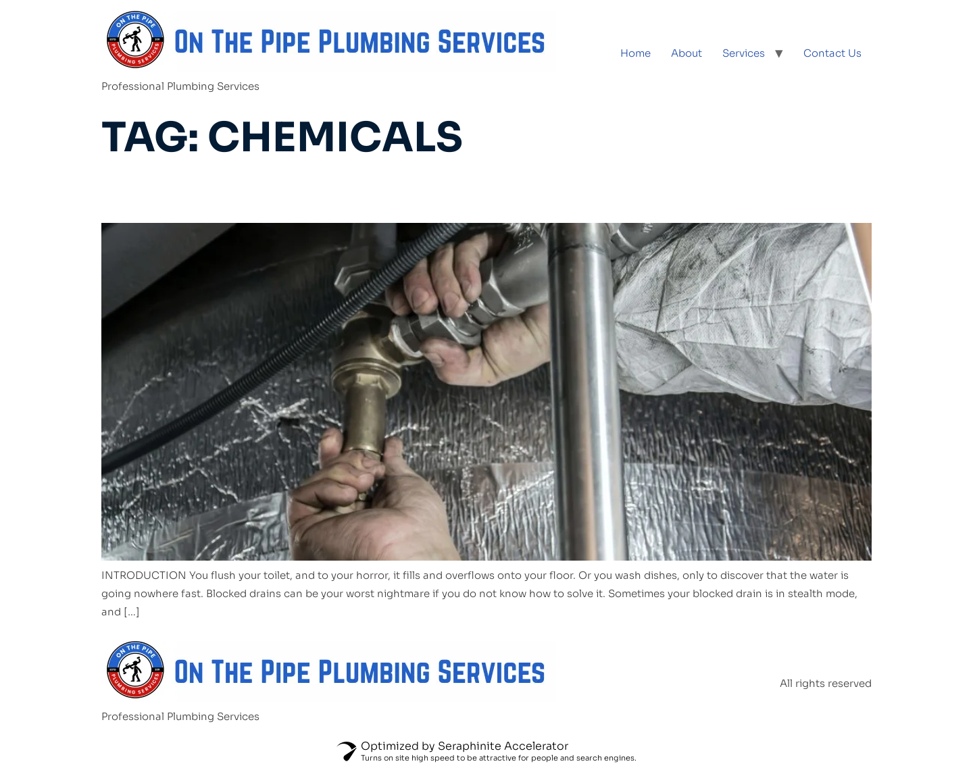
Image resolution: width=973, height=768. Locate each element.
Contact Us (832, 53)
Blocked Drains (212, 193)
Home (635, 53)
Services (743, 53)
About (686, 53)
